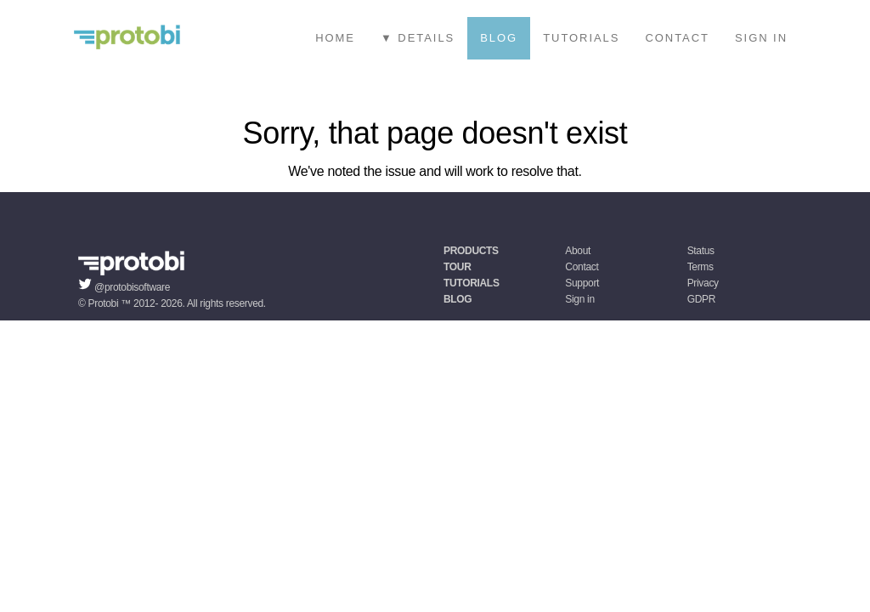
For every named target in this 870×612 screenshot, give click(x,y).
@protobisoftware (132, 287)
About (577, 251)
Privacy (703, 283)
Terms (700, 267)
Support (582, 283)
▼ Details (418, 37)
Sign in (761, 37)
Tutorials (581, 37)
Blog (498, 37)
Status (701, 251)
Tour (457, 267)
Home (335, 37)
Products (471, 251)
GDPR (701, 299)
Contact (677, 37)
